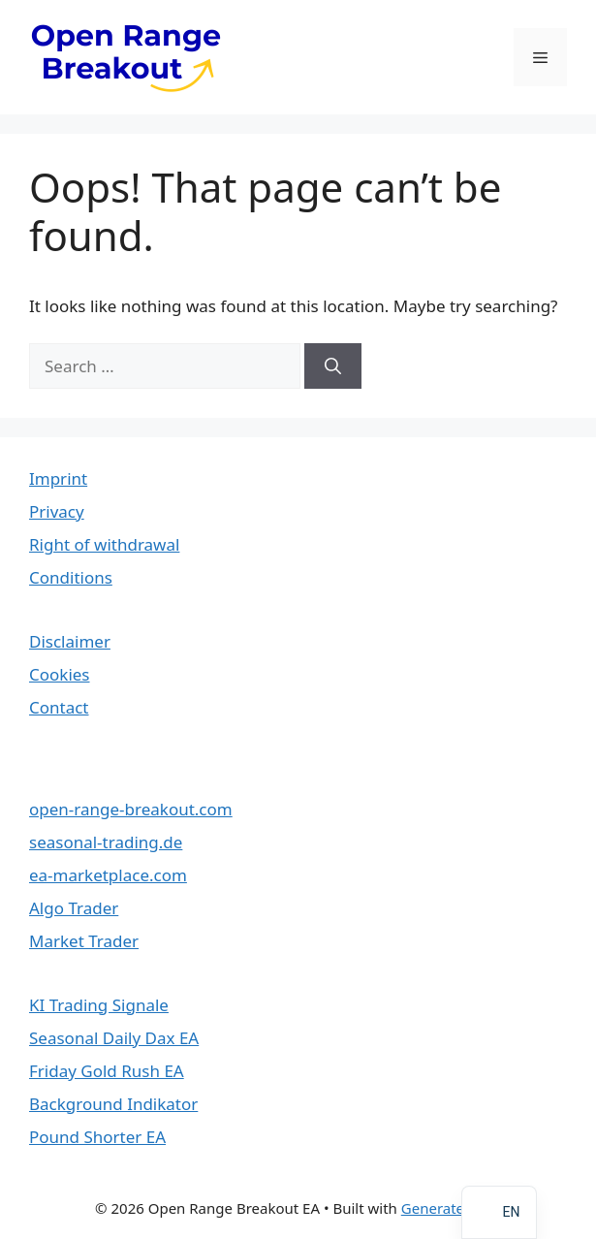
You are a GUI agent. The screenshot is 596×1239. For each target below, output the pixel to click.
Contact (59, 707)
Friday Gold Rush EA (106, 1071)
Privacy (56, 511)
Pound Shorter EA (97, 1137)
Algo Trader (73, 908)
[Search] (332, 366)
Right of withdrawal (104, 544)
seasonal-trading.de (105, 842)
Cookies (59, 674)
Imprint (58, 478)
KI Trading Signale (99, 1005)
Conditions (70, 577)
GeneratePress (451, 1208)
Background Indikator (113, 1104)
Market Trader (84, 941)
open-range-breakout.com (131, 809)
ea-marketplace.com (108, 875)
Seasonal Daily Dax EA (114, 1038)
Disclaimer (69, 641)
